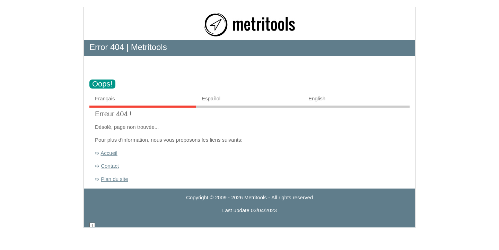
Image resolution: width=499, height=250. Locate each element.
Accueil (108, 153)
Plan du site (114, 179)
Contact (110, 166)
